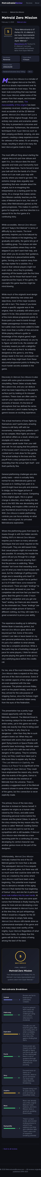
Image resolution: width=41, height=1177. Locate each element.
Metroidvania (12, 3)
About (37, 3)
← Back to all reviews (9, 1149)
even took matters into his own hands (18, 895)
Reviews (29, 3)
